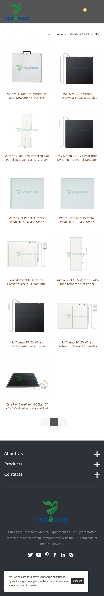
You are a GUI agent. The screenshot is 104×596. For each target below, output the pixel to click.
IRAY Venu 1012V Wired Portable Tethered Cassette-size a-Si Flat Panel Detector (77, 346)
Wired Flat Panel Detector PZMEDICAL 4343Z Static (27, 220)
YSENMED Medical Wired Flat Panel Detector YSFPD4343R (27, 96)
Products (61, 34)
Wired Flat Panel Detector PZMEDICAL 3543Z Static (77, 220)
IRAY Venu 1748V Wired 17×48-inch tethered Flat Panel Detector (77, 284)
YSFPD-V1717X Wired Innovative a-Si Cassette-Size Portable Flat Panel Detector (77, 97)
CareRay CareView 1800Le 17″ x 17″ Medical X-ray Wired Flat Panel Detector (27, 408)
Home (48, 34)
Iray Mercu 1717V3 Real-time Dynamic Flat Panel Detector (77, 158)
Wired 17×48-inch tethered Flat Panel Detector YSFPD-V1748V (27, 158)
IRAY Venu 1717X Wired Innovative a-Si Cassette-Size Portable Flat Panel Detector (27, 346)
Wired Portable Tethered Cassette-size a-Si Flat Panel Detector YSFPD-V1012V (27, 284)
